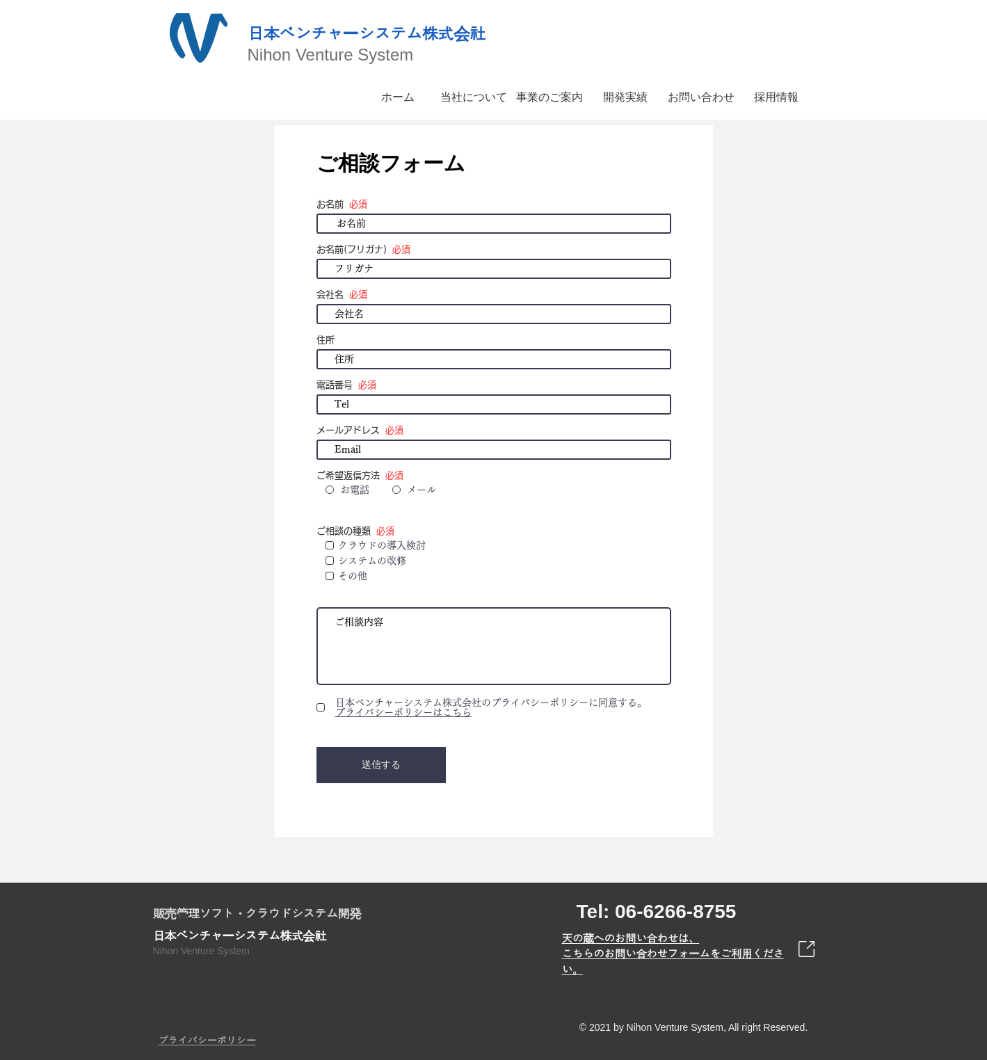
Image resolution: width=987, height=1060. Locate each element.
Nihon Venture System (331, 54)
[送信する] (381, 765)
